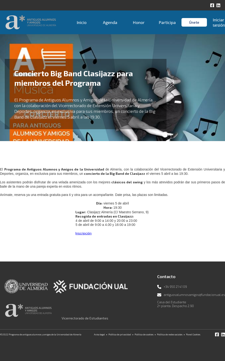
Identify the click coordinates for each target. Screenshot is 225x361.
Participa (167, 22)
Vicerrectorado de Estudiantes (85, 318)
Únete (194, 22)
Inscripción (83, 233)
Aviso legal (99, 334)
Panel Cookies (193, 334)
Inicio (82, 22)
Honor (139, 22)
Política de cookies (144, 334)
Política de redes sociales (169, 334)
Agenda (110, 22)
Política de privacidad (119, 334)
